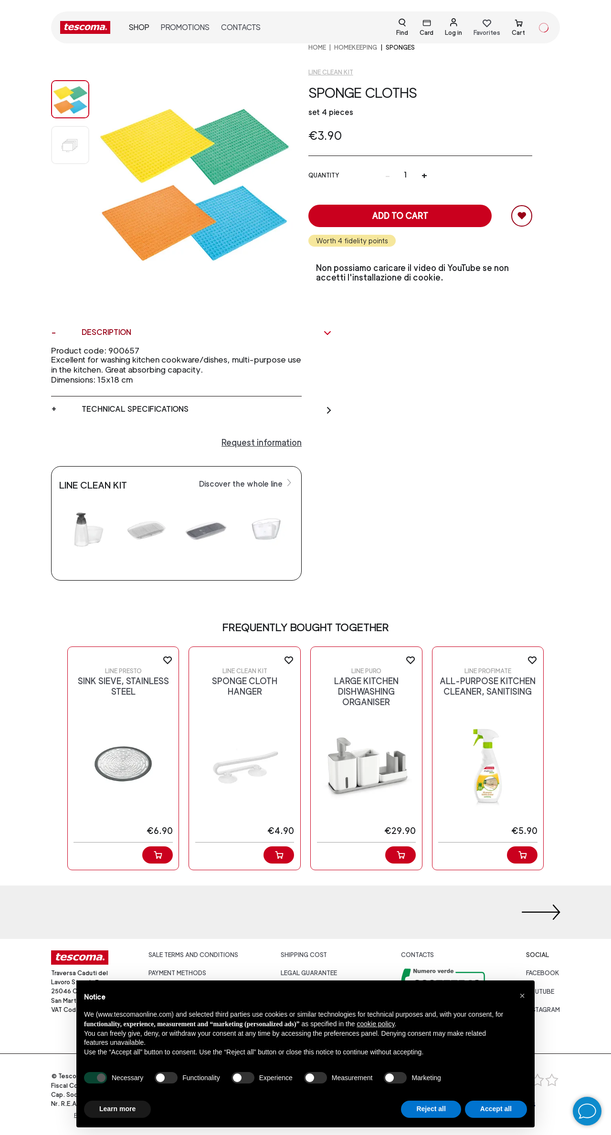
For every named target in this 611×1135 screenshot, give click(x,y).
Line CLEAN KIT (330, 72)
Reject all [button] (430, 1109)
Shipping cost (304, 954)
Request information (261, 442)
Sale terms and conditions (193, 954)
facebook (542, 973)
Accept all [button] (496, 1109)
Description (207, 332)
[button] (522, 995)
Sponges (400, 47)
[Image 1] (70, 145)
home (317, 47)
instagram (543, 1009)
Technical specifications (207, 409)
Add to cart (400, 216)
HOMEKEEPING (355, 47)
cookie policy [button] (375, 1024)
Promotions (185, 27)
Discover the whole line (246, 483)
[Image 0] (70, 99)
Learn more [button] (117, 1109)
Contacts (241, 27)
